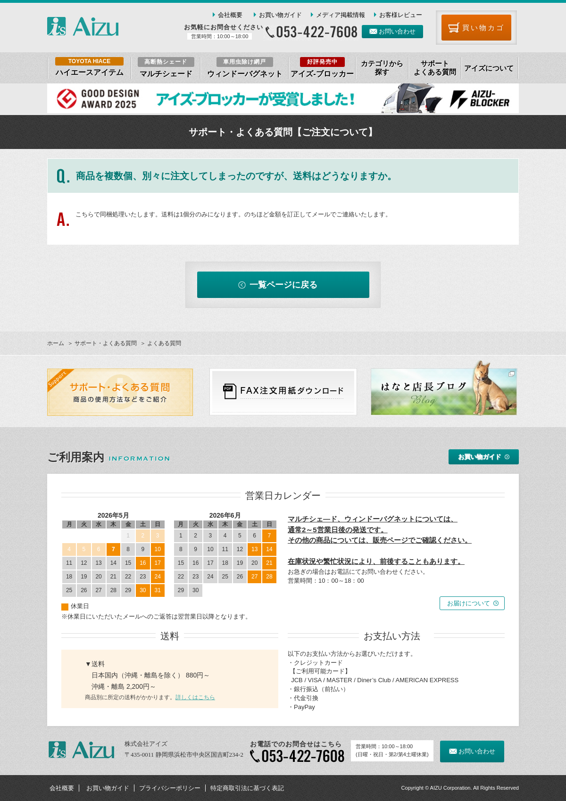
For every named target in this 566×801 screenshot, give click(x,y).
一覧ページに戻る (283, 284)
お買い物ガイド (280, 14)
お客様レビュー (400, 14)
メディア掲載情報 (340, 14)
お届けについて (468, 603)
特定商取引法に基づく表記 (247, 788)
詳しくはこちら (195, 697)
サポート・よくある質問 (106, 343)
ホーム (55, 343)
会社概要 (230, 14)
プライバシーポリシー (169, 788)
